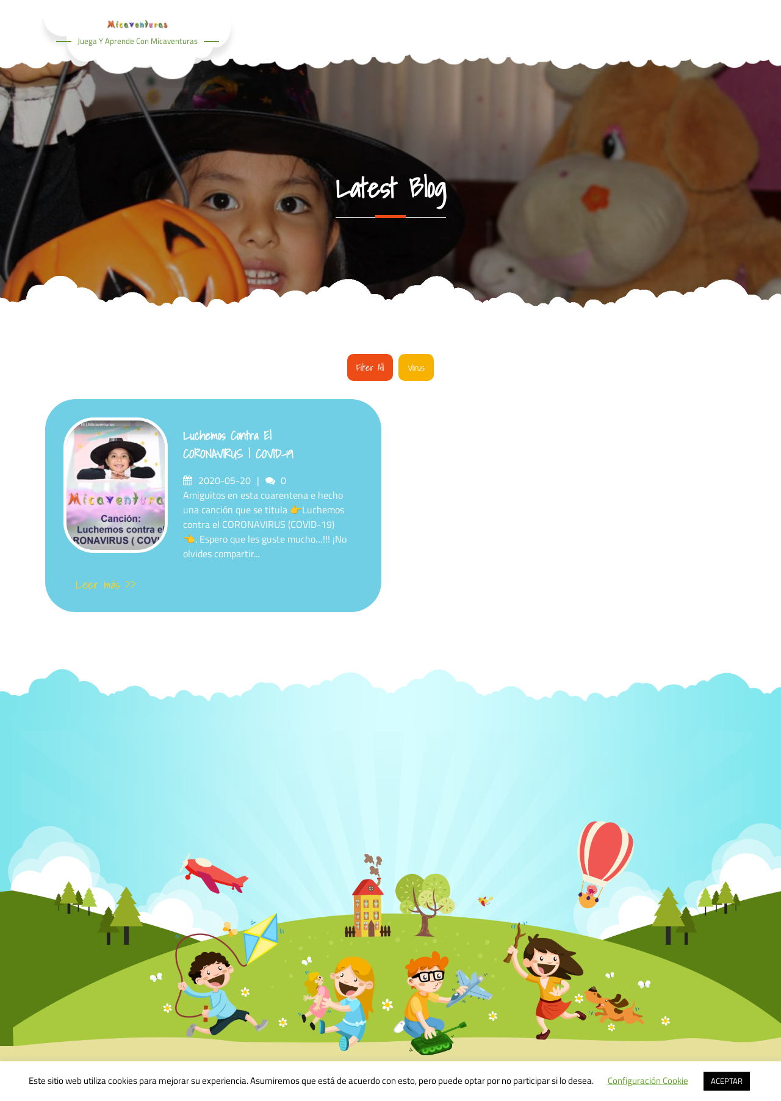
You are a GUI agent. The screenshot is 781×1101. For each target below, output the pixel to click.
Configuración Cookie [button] (648, 1081)
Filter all (370, 367)
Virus (416, 367)
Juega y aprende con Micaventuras (137, 41)
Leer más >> (106, 584)
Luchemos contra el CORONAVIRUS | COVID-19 (238, 445)
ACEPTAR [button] (727, 1081)
